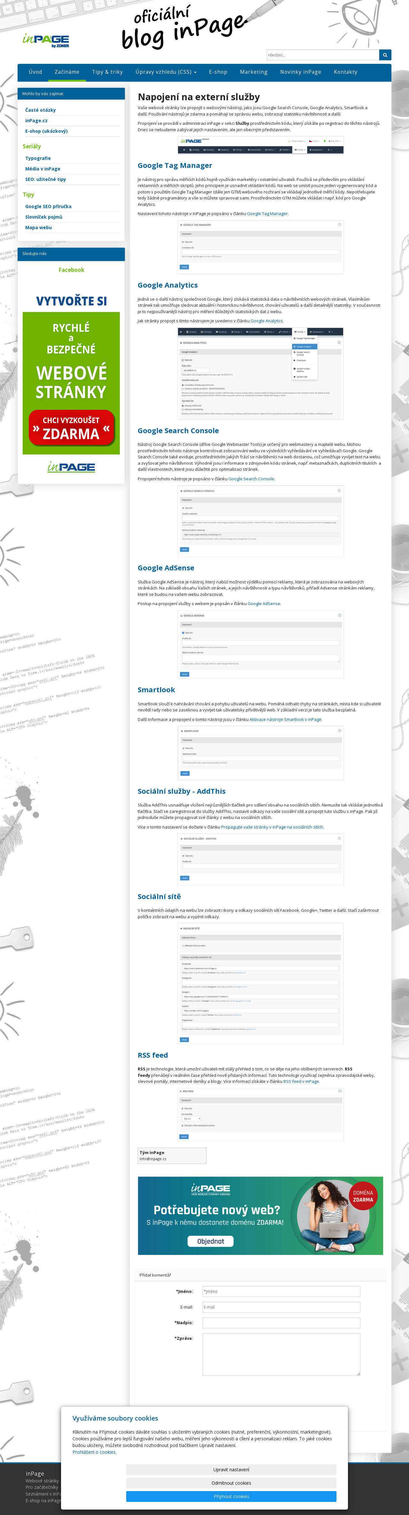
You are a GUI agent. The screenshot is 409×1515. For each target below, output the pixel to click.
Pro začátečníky (42, 1487)
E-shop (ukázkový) (46, 131)
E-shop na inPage (44, 1500)
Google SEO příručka (48, 206)
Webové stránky (42, 1481)
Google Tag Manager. (268, 213)
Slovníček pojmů (43, 217)
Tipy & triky (107, 71)
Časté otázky (40, 110)
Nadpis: (183, 1322)
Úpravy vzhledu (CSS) (166, 71)
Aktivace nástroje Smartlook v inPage (285, 719)
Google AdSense (264, 603)
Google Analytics (267, 321)
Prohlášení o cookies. (95, 1479)
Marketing (254, 71)
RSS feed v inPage (301, 1081)
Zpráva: (183, 1338)
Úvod (35, 71)
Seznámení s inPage (46, 1494)
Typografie (38, 158)
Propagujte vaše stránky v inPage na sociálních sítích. (272, 827)
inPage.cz (36, 120)
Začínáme (67, 71)
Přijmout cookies (312, 1496)
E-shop (218, 71)
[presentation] (251, 1393)
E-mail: (187, 1307)
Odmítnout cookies (260, 1496)
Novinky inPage (300, 71)
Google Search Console (251, 479)
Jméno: (184, 1291)
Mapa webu (38, 227)
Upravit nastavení (207, 1496)
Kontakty (346, 71)
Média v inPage (42, 169)
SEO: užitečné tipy (45, 179)
